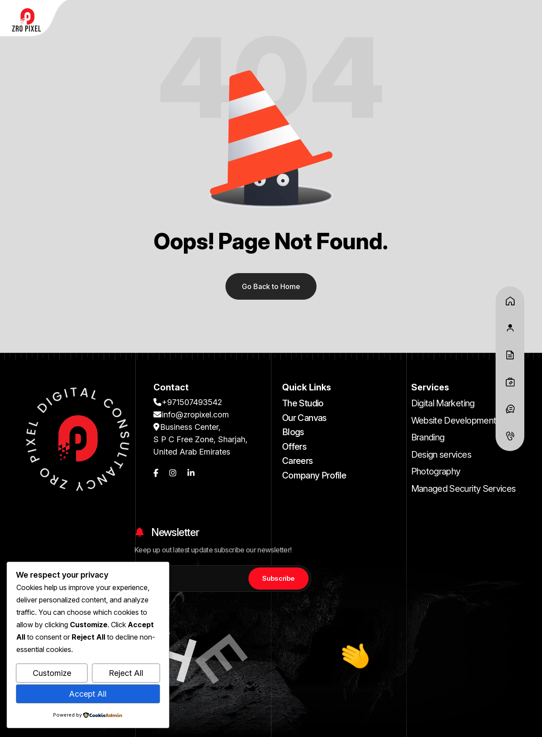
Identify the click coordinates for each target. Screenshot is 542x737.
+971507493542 (187, 402)
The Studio (303, 403)
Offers (294, 446)
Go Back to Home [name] (271, 286)
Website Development (453, 420)
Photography (436, 471)
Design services (441, 454)
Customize (52, 673)
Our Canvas (304, 418)
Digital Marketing (443, 403)
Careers (297, 460)
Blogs (293, 432)
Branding (428, 437)
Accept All (88, 693)
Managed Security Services (463, 488)
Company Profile (314, 475)
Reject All (126, 673)
